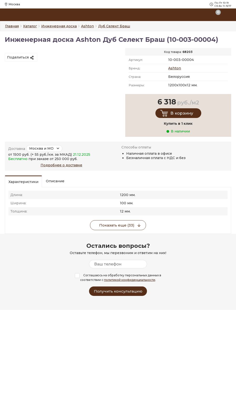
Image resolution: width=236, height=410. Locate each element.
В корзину (181, 113)
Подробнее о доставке (61, 165)
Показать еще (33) (116, 225)
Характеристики (23, 182)
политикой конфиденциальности (129, 280)
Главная (12, 26)
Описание (55, 181)
